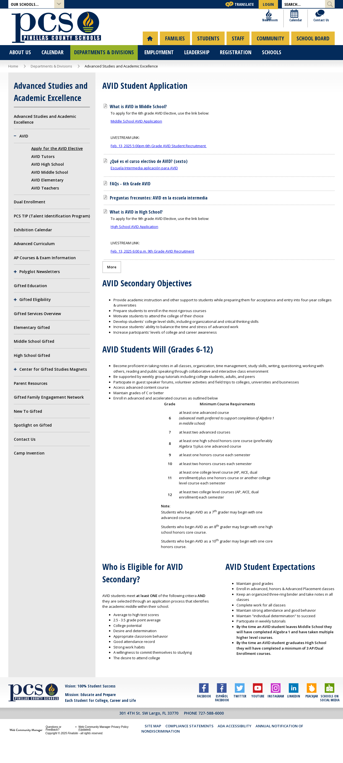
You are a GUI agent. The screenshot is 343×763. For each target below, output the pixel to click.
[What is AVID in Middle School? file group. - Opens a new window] (138, 121)
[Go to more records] (111, 281)
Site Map (153, 740)
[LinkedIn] (293, 708)
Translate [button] (244, 4)
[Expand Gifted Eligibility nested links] (16, 314)
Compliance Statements (189, 740)
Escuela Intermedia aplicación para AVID (144, 182)
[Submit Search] (330, 4)
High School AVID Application (134, 240)
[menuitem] (150, 52)
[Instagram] (275, 708)
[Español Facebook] (222, 708)
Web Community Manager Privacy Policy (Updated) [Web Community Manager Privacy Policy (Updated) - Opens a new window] (103, 743)
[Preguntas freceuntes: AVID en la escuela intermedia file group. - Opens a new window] (158, 212)
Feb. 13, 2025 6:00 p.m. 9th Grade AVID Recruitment (152, 265)
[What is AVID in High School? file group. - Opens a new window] (136, 226)
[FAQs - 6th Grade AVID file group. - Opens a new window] (130, 198)
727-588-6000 (211, 727)
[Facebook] (204, 708)
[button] (36, 4)
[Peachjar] (311, 708)
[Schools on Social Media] (329, 708)
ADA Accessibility (234, 740)
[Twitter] (240, 708)
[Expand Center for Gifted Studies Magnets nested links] (16, 383)
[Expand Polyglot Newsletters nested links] (16, 286)
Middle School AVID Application (136, 135)
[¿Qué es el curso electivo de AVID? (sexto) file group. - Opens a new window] (149, 176)
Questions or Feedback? (53, 743)
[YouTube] (258, 708)
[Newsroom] (270, 30)
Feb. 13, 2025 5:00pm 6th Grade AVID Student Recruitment (159, 160)
